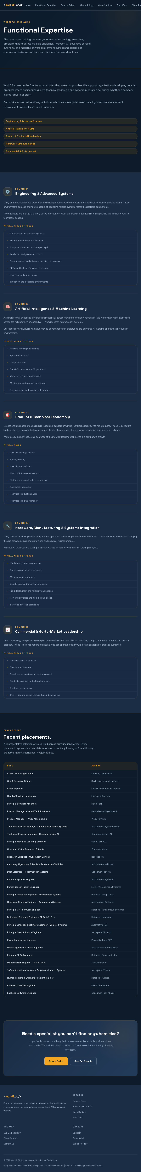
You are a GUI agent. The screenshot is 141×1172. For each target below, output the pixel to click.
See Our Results (83, 1063)
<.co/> (13, 5)
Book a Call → (56, 1063)
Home (28, 5)
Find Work (122, 5)
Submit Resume (80, 1143)
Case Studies (105, 5)
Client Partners (11, 1138)
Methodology (87, 5)
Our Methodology (12, 1133)
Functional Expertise (45, 5)
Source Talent (68, 5)
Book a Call (78, 1138)
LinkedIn (77, 1133)
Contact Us (9, 1143)
